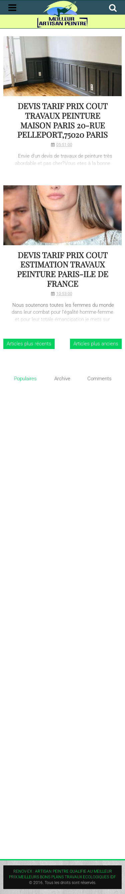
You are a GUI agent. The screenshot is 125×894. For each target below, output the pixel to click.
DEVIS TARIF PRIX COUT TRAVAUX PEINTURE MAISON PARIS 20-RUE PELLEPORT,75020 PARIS (62, 120)
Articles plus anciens (95, 344)
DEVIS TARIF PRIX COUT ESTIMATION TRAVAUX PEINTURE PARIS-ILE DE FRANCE (62, 269)
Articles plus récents (29, 344)
